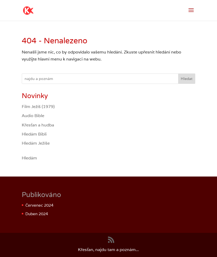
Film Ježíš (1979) (38, 106)
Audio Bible (33, 115)
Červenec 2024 (39, 205)
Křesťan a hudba (38, 125)
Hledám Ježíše (36, 143)
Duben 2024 (36, 213)
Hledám (29, 158)
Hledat (186, 78)
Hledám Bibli (34, 134)
